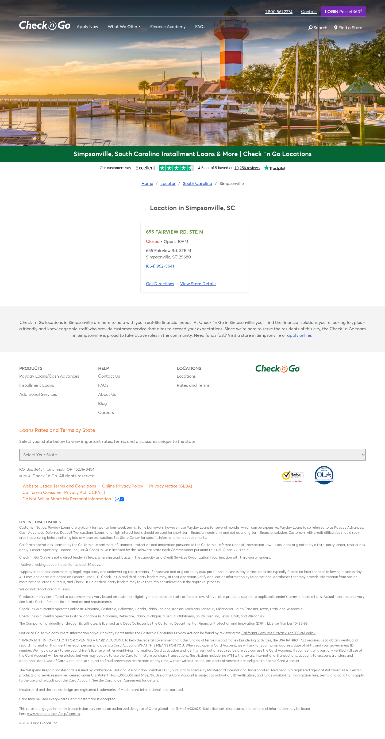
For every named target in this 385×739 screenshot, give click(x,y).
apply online (299, 335)
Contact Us (109, 376)
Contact (309, 11)
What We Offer (122, 26)
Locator (168, 183)
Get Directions (160, 283)
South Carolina (197, 183)
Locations (186, 376)
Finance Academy (168, 26)
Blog (102, 403)
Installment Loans (36, 385)
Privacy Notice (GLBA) (170, 486)
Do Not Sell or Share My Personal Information (73, 499)
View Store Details (198, 283)
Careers (106, 412)
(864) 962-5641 (160, 266)
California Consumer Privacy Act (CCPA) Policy (278, 633)
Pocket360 (343, 11)
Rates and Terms (193, 385)
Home (147, 183)
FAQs (200, 26)
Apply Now (87, 26)
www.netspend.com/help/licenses (53, 713)
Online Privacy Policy (122, 486)
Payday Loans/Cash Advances (49, 376)
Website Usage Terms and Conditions (59, 486)
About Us (107, 394)
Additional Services (38, 394)
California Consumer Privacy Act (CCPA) (61, 492)
